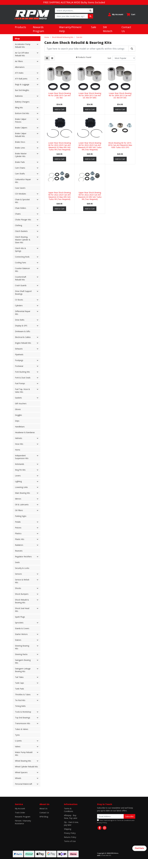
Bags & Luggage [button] (22, 84)
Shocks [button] (18, 588)
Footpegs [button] (19, 360)
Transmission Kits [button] (22, 723)
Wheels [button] (18, 778)
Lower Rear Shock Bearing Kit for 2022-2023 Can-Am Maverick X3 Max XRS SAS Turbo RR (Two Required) (59, 146)
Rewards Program (38, 29)
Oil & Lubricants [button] (22, 504)
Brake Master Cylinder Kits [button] (21, 155)
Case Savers (20, 188)
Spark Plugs (20, 617)
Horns (17, 449)
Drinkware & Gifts (22, 331)
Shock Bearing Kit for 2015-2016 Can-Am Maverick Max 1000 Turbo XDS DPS (120, 145)
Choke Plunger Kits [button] (23, 219)
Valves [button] (17, 746)
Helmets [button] (18, 438)
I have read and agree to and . (115, 821)
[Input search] (71, 10)
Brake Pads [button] (20, 162)
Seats (17, 562)
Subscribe (129, 816)
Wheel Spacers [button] (21, 772)
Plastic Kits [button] (19, 539)
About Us (43, 808)
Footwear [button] (19, 366)
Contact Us (126, 29)
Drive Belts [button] (19, 320)
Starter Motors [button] (21, 634)
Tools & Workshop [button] (23, 712)
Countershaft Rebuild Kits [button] (20, 278)
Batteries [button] (19, 96)
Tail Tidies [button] (19, 677)
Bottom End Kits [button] (22, 113)
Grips (17, 421)
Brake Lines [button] (20, 147)
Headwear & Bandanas (25, 432)
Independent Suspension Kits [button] (21, 457)
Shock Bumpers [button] (21, 594)
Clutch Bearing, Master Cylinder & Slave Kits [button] (22, 240)
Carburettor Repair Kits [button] (23, 180)
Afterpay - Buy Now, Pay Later (70, 816)
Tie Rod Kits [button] (20, 700)
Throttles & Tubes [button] (23, 694)
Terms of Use (70, 841)
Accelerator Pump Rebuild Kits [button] (22, 45)
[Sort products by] (123, 58)
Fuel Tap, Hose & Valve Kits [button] (22, 390)
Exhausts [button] (19, 348)
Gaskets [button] (18, 397)
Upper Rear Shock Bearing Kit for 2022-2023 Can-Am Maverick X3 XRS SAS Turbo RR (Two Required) (90, 195)
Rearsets (19, 551)
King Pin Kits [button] (20, 470)
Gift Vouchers (20, 403)
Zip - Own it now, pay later (71, 823)
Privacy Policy (70, 833)
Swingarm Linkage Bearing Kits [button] (23, 670)
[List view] (52, 58)
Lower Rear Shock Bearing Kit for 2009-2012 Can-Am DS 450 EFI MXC (89, 95)
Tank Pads (19, 688)
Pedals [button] (18, 522)
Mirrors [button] (18, 498)
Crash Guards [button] (20, 285)
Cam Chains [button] (20, 168)
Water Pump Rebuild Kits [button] (23, 753)
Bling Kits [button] (19, 107)
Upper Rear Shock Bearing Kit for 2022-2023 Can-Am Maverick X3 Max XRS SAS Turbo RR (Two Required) (59, 195)
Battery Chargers (22, 101)
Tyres (17, 735)
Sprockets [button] (19, 622)
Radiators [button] (19, 545)
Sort (109, 58)
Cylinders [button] (19, 305)
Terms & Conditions (68, 809)
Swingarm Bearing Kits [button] (23, 661)
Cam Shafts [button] (20, 173)
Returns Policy (70, 837)
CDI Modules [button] (20, 193)
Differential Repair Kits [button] (22, 312)
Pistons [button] (18, 527)
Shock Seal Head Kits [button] (22, 609)
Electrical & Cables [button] (23, 337)
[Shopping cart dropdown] (130, 14)
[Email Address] (110, 816)
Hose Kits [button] (19, 444)
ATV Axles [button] (19, 73)
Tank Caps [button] (19, 683)
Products (20, 27)
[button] (115, 14)
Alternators (19, 67)
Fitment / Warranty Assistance (23, 822)
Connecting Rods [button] (22, 257)
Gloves (18, 409)
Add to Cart (59, 109)
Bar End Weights (22, 90)
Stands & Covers (22, 628)
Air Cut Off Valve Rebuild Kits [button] (22, 54)
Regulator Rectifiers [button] (23, 556)
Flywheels (19, 354)
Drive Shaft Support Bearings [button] (23, 292)
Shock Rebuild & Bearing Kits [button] (22, 601)
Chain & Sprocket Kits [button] (22, 200)
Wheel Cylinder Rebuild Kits (26, 766)
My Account (20, 808)
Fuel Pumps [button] (20, 383)
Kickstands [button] (19, 464)
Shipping (67, 829)
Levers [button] (18, 475)
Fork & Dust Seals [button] (22, 377)
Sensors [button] (18, 574)
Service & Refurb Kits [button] (22, 581)
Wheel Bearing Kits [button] (23, 761)
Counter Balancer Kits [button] (22, 269)
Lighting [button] (18, 481)
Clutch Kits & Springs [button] (20, 249)
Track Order (20, 812)
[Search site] (90, 10)
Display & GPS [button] (21, 325)
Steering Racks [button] (21, 654)
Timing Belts (20, 706)
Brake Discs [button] (20, 142)
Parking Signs (20, 516)
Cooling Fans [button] (20, 262)
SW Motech (107, 29)
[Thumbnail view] (47, 58)
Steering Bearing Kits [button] (22, 647)
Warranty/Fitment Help (70, 29)
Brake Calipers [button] (21, 127)
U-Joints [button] (18, 740)
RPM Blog (44, 816)
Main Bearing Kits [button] (22, 493)
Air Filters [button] (19, 61)
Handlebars (20, 426)
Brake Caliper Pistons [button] (20, 120)
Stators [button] (18, 640)
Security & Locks (22, 568)
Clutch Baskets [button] (21, 231)
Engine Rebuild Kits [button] (23, 343)
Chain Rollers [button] (20, 208)
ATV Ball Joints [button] (21, 78)
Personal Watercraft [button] (23, 784)
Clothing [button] (18, 225)
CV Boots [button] (19, 299)
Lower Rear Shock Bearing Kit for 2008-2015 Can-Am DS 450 (59, 95)
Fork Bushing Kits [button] (22, 372)
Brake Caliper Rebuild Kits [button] (20, 134)
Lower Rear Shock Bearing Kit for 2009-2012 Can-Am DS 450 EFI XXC (120, 95)
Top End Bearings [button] (22, 717)
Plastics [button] (18, 533)
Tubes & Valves (21, 729)
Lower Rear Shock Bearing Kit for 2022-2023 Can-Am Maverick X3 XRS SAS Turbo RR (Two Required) (90, 146)
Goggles (18, 415)
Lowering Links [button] (21, 487)
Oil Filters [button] (19, 510)
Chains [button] (18, 214)
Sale (93, 27)
